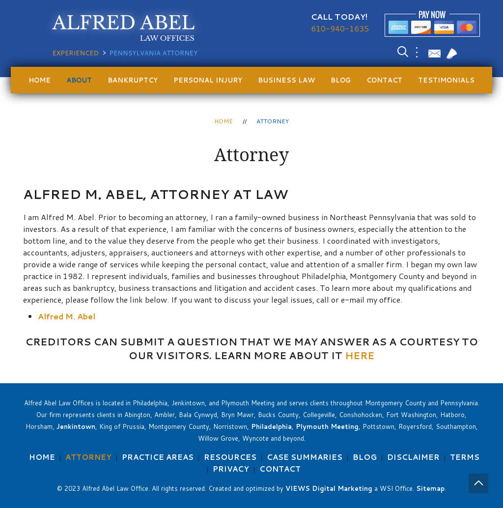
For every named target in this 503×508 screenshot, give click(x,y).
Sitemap (430, 488)
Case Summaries (304, 457)
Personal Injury (207, 80)
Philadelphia (271, 426)
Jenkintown (75, 426)
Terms (464, 457)
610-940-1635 (340, 28)
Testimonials (446, 80)
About (79, 80)
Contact (384, 80)
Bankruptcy (133, 80)
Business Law (286, 80)
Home (39, 80)
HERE (359, 355)
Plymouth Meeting (327, 426)
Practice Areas (158, 457)
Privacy (231, 469)
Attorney (88, 457)
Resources (230, 457)
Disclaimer (413, 457)
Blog (341, 80)
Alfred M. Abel (66, 316)
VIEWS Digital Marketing (328, 488)
